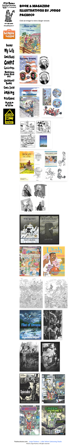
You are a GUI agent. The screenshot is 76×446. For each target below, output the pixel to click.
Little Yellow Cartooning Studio (51, 442)
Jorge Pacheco (34, 442)
